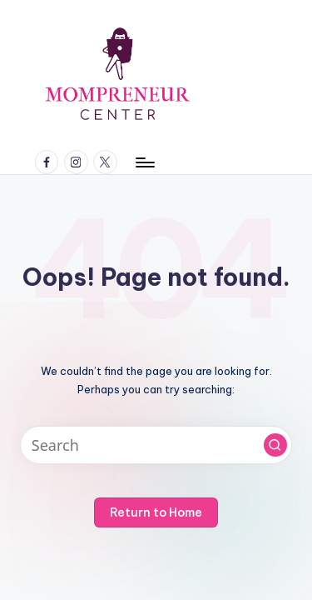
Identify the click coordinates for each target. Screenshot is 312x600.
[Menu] (144, 162)
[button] (275, 445)
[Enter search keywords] (156, 445)
